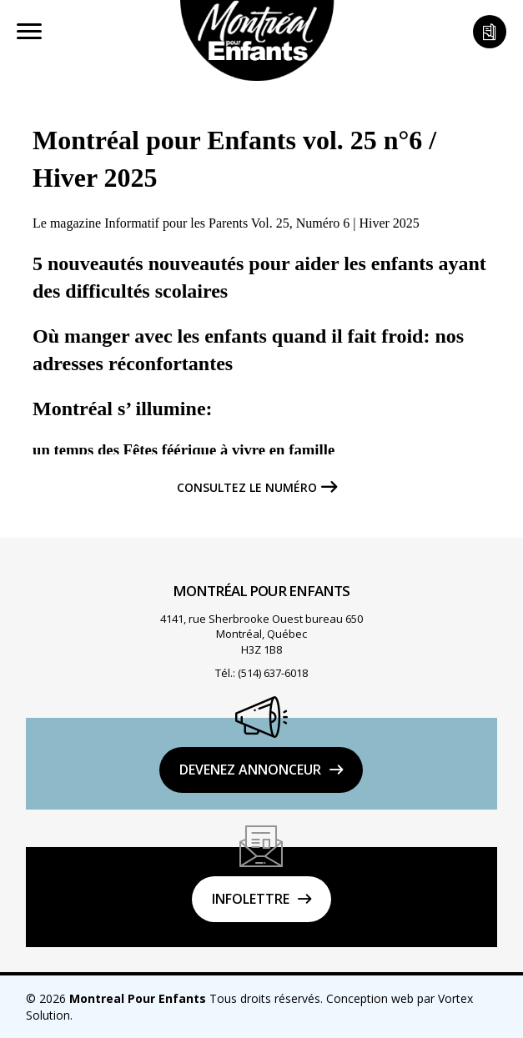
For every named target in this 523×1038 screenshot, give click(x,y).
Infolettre (250, 899)
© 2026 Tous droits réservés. (174, 998)
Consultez (247, 488)
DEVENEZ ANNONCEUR (250, 769)
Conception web (370, 998)
